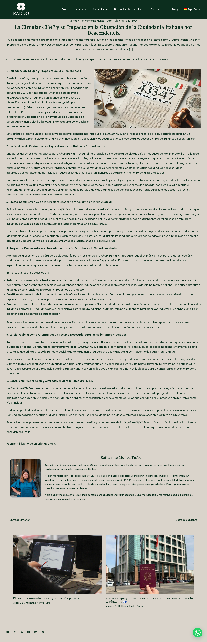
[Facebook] (28, 632)
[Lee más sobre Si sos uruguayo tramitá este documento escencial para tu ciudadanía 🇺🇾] (150, 564)
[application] (112, 9)
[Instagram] (14, 632)
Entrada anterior (19, 520)
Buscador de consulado (134, 9)
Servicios (106, 9)
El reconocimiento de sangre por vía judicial (48, 599)
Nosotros (88, 9)
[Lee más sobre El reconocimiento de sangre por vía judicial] (57, 564)
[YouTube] (7, 632)
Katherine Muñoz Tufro (121, 457)
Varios (72, 20)
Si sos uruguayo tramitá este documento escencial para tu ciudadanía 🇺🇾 (150, 600)
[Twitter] (21, 632)
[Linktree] (42, 632)
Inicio (74, 9)
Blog (177, 9)
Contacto (161, 9)
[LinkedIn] (35, 632)
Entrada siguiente (187, 520)
